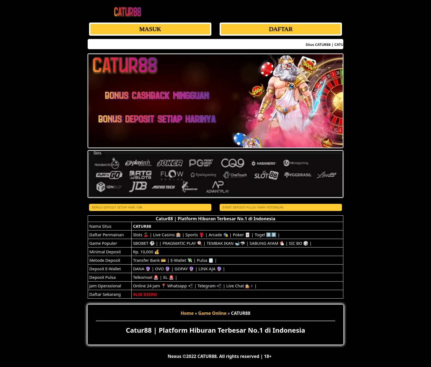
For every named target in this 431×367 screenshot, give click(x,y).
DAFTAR (280, 29)
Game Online (212, 313)
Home (187, 313)
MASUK (150, 29)
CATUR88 (142, 226)
